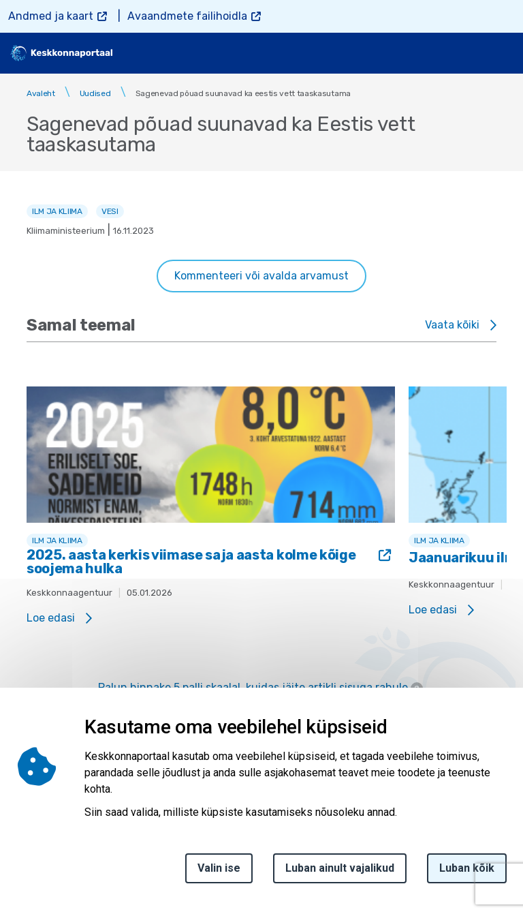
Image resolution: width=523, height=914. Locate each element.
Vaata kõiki (452, 324)
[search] (466, 53)
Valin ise (218, 868)
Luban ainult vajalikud (339, 868)
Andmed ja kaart (50, 16)
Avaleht (41, 93)
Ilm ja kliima (57, 211)
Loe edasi (51, 617)
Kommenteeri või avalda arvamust (261, 275)
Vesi (109, 211)
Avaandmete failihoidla (187, 16)
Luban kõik (466, 868)
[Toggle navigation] (502, 53)
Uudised (95, 93)
